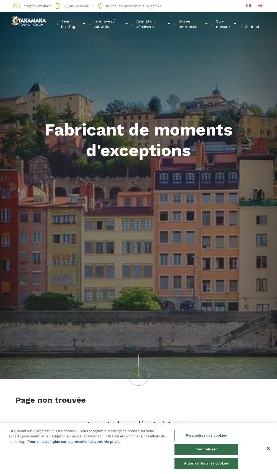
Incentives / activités (111, 24)
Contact (252, 26)
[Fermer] (268, 450)
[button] (21, 189)
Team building (73, 24)
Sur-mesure (226, 24)
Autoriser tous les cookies (206, 465)
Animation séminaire (153, 24)
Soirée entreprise (193, 24)
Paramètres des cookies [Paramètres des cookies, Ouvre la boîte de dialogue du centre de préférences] (206, 437)
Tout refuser (206, 451)
